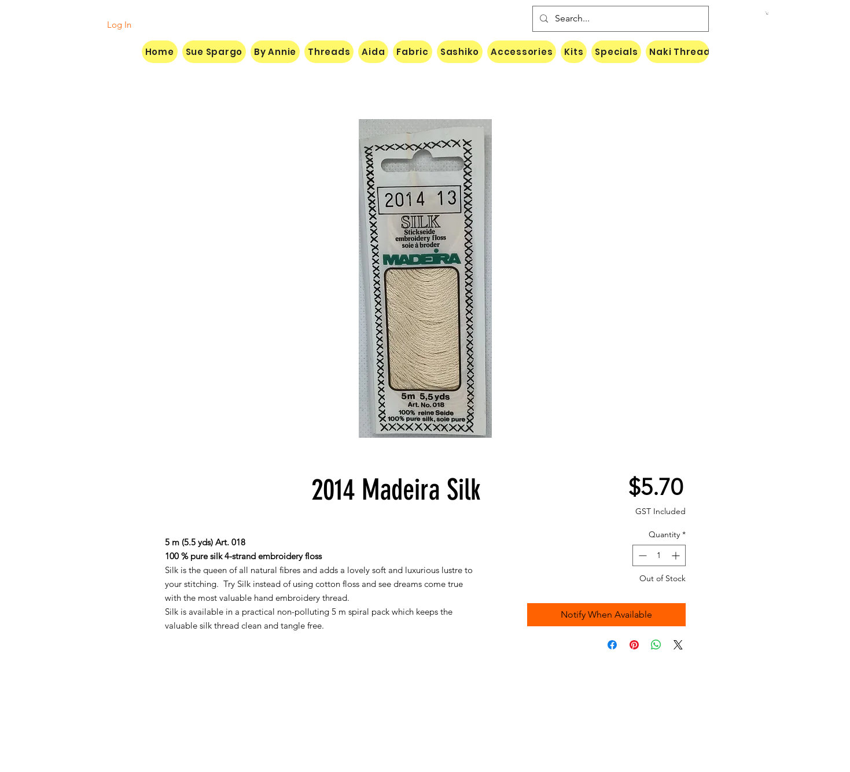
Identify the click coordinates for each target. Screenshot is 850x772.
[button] (767, 13)
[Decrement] (641, 555)
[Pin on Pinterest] (634, 645)
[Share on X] (678, 645)
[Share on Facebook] (612, 645)
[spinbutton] (659, 555)
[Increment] (676, 555)
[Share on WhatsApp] (656, 645)
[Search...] (619, 18)
